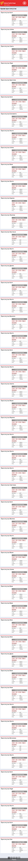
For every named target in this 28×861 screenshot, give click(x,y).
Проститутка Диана (7, 265)
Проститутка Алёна (7, 29)
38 (19, 858)
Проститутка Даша (7, 654)
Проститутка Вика (7, 164)
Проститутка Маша (7, 400)
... (16, 858)
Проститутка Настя (7, 130)
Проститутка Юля (7, 620)
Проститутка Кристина (8, 80)
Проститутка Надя (7, 789)
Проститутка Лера (7, 63)
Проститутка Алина (7, 569)
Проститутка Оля (6, 839)
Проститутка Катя (7, 12)
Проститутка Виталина (8, 738)
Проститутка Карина (7, 198)
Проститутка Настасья (8, 232)
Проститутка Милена (8, 519)
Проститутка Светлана (8, 485)
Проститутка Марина (8, 417)
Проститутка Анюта (7, 384)
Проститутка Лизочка (8, 215)
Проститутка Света (7, 46)
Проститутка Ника (7, 687)
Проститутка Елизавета (9, 114)
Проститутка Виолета (8, 316)
